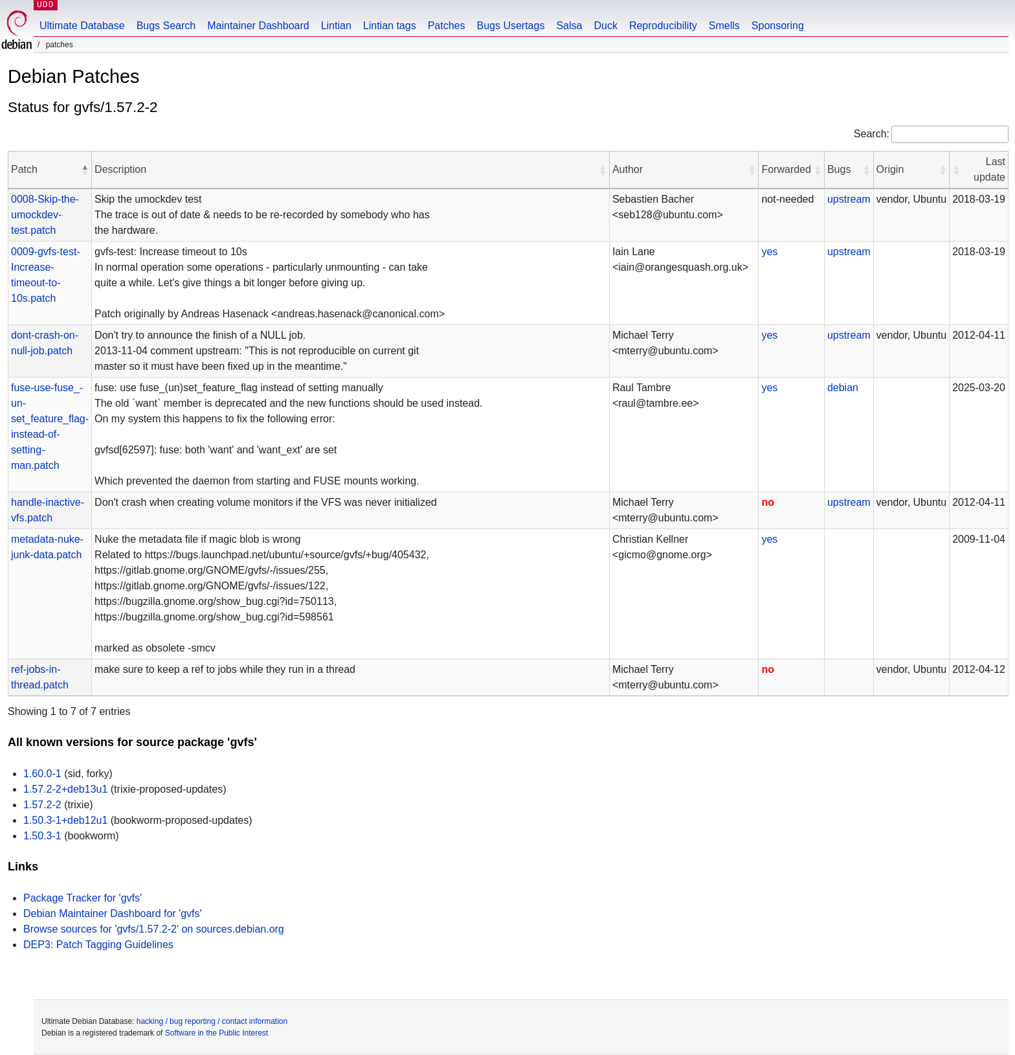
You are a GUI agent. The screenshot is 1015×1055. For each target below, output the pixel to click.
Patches (446, 25)
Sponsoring (778, 25)
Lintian (336, 25)
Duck (605, 25)
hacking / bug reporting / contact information (212, 1021)
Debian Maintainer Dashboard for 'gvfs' (112, 913)
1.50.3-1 (42, 835)
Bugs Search (166, 25)
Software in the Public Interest (216, 1033)
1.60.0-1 (42, 773)
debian (842, 387)
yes (769, 251)
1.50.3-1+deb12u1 (65, 820)
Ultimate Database (82, 25)
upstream (849, 199)
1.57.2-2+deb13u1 (65, 789)
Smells (724, 25)
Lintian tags (389, 25)
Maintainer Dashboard (258, 25)
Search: (871, 133)
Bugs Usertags (510, 25)
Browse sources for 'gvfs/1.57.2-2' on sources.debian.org (153, 929)
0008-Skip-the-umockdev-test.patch (45, 215)
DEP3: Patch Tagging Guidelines (98, 944)
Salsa (569, 25)
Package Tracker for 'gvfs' (82, 897)
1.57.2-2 (42, 804)
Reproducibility (663, 25)
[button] (85, 169)
